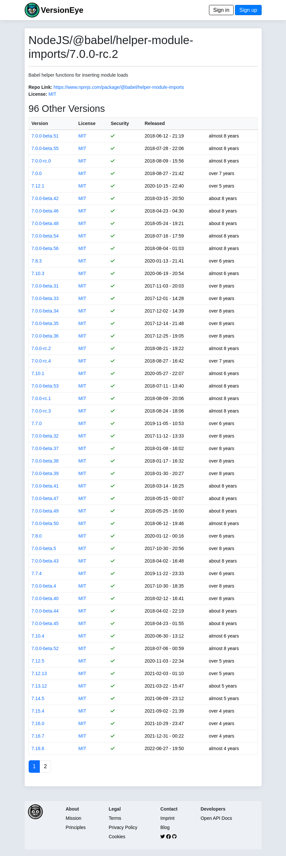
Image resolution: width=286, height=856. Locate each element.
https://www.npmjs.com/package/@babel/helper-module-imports (119, 87)
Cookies (117, 836)
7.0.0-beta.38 (45, 461)
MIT (52, 94)
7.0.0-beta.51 (45, 135)
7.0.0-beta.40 (45, 598)
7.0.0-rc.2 (41, 348)
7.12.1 (38, 186)
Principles (76, 827)
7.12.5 (38, 661)
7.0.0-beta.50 (45, 523)
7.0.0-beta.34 (45, 311)
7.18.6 (38, 748)
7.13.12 (39, 686)
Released (154, 123)
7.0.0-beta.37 (45, 448)
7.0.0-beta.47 (45, 498)
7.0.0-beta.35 (45, 323)
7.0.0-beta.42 (45, 198)
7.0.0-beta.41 (45, 486)
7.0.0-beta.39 (45, 473)
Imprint (167, 818)
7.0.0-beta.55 (45, 148)
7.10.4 (38, 636)
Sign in (221, 10)
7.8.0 (37, 536)
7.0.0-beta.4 (44, 586)
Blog (164, 827)
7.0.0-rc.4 (41, 361)
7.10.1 (38, 373)
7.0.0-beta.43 (45, 561)
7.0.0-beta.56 (45, 248)
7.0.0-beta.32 (45, 436)
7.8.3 (37, 261)
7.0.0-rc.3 (41, 411)
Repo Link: (40, 87)
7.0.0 (37, 173)
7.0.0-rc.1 (41, 398)
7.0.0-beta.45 (45, 623)
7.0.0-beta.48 (45, 223)
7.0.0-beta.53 (45, 386)
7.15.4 (38, 711)
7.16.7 (38, 736)
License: (38, 94)
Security (120, 123)
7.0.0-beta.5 (44, 548)
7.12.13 (39, 673)
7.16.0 (38, 723)
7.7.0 (37, 423)
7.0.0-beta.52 (45, 648)
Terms (115, 818)
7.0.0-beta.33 (45, 298)
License (86, 123)
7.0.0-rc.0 (41, 161)
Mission (73, 818)
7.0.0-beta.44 (45, 611)
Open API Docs (216, 818)
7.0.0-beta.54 (45, 236)
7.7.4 (37, 573)
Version (40, 123)
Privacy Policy (123, 827)
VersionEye (62, 10)
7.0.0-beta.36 (45, 336)
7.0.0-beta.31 (45, 286)
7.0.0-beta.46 (45, 211)
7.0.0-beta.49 (45, 511)
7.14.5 (38, 698)
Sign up (248, 10)
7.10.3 (38, 273)
